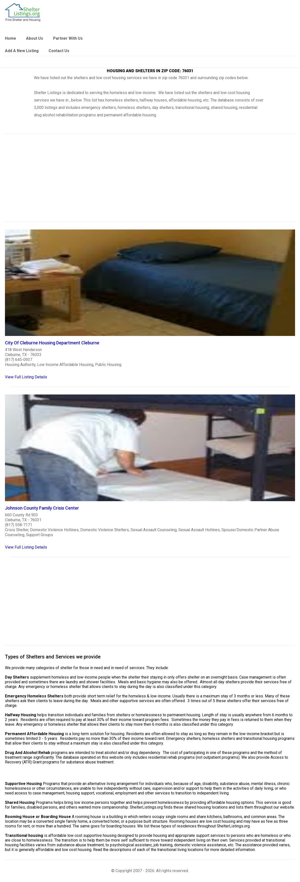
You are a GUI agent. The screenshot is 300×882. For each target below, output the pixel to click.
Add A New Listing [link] (22, 50)
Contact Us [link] (59, 50)
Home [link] (10, 38)
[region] (150, 181)
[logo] (23, 12)
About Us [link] (34, 38)
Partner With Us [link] (68, 38)
